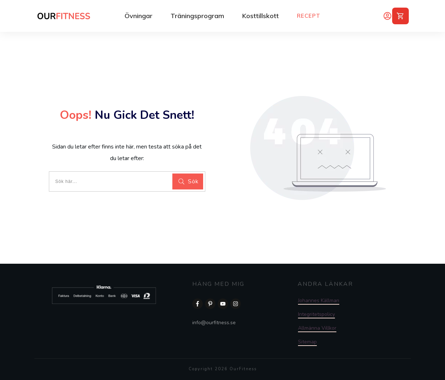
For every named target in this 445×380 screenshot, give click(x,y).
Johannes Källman (318, 300)
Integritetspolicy (316, 314)
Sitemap (307, 341)
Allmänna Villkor (317, 328)
